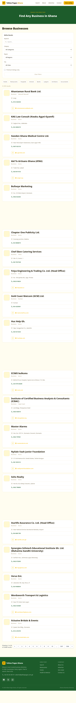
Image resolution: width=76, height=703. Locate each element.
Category (6, 46)
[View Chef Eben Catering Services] (7, 257)
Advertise (51, 3)
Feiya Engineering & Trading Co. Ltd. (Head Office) (38, 275)
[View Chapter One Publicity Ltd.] (7, 237)
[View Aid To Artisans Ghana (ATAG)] (7, 165)
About (44, 3)
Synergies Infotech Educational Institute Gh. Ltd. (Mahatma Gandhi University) (37, 559)
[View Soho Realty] (7, 487)
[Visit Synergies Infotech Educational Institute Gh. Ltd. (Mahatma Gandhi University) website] (13, 578)
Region (6, 54)
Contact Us (61, 685)
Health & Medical (45, 685)
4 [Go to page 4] (29, 659)
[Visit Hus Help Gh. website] (13, 344)
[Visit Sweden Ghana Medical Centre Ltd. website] (13, 154)
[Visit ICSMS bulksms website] (13, 396)
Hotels (5, 82)
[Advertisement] (38, 218)
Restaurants (14, 82)
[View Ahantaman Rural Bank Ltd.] (7, 93)
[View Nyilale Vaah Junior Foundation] (7, 461)
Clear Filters (38, 74)
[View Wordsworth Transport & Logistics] (7, 608)
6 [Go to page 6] (36, 659)
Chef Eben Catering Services (26, 255)
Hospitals (23, 82)
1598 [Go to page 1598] (67, 659)
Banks (39, 82)
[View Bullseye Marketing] (7, 191)
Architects (55, 82)
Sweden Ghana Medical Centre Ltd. (30, 137)
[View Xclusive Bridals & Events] (7, 634)
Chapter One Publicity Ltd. (25, 235)
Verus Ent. (16, 586)
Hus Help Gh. (18, 327)
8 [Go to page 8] (44, 659)
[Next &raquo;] (72, 658)
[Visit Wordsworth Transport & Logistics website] (13, 623)
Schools (31, 82)
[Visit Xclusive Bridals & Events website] (13, 649)
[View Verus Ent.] (7, 588)
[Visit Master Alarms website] (13, 451)
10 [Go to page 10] (52, 659)
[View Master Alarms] (7, 436)
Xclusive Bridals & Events (25, 632)
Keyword (6, 38)
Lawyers (46, 82)
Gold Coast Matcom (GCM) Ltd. (28, 301)
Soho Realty (17, 485)
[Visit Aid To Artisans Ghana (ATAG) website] (13, 180)
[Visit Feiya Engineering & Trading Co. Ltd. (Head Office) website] (13, 292)
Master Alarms (19, 434)
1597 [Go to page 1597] (61, 659)
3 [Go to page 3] (25, 659)
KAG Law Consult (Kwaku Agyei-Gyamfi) (32, 117)
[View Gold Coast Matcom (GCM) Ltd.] (7, 303)
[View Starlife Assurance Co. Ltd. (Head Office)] (7, 534)
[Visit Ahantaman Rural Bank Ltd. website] (13, 108)
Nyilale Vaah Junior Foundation (28, 459)
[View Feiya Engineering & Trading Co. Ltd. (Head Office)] (7, 277)
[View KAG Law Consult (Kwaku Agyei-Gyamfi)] (7, 119)
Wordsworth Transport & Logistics (29, 606)
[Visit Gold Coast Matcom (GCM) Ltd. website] (13, 318)
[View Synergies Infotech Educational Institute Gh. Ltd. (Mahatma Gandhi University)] (7, 560)
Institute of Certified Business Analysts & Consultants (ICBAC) (40, 407)
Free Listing (68, 3)
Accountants (64, 82)
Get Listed (61, 682)
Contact (59, 3)
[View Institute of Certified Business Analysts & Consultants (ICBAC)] (7, 407)
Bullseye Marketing (21, 189)
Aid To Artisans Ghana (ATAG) (27, 163)
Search (37, 3)
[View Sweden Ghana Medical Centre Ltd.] (7, 139)
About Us (60, 677)
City (5, 62)
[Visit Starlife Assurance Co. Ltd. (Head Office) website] (13, 549)
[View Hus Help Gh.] (7, 329)
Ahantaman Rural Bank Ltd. (26, 91)
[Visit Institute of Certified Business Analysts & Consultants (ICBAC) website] (13, 425)
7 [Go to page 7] (40, 659)
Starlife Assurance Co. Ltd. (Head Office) (33, 532)
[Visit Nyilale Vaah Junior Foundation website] (13, 476)
